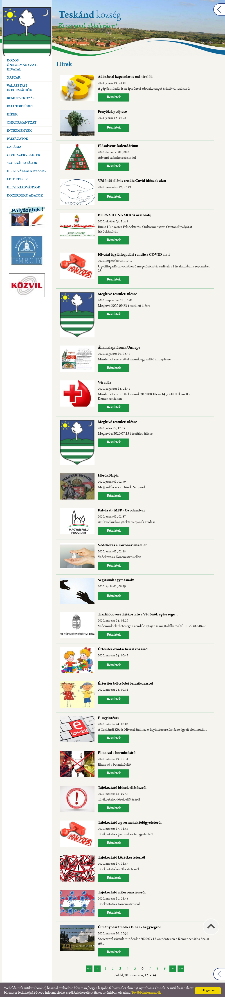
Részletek (114, 96)
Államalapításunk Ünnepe (119, 347)
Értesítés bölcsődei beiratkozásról (125, 683)
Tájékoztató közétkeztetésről (121, 857)
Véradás (104, 382)
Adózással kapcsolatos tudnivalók (125, 76)
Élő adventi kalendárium (118, 145)
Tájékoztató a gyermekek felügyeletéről (130, 822)
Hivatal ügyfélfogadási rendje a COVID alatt (134, 254)
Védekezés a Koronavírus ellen (123, 545)
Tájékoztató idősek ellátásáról (122, 787)
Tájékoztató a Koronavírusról (122, 892)
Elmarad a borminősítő (116, 752)
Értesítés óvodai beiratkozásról (123, 649)
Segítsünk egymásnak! (116, 579)
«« (89, 968)
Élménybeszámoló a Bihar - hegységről (129, 927)
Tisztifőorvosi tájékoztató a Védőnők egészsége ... (138, 614)
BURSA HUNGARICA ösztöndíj (124, 215)
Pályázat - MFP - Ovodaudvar (121, 510)
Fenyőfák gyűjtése (112, 111)
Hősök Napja (108, 475)
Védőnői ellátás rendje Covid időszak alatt (132, 180)
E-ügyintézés (108, 717)
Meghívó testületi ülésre (117, 293)
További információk (146, 992)
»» (180, 968)
